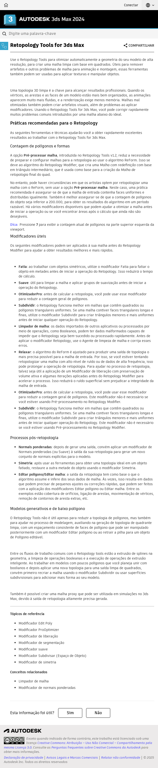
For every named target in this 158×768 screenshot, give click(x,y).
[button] (150, 5)
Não (98, 713)
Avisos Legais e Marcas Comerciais (72, 757)
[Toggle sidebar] (4, 46)
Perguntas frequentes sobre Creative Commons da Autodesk (96, 747)
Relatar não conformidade (120, 757)
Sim (70, 713)
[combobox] (79, 33)
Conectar (131, 5)
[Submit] (5, 33)
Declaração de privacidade (23, 757)
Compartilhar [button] (141, 45)
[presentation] (14, 740)
